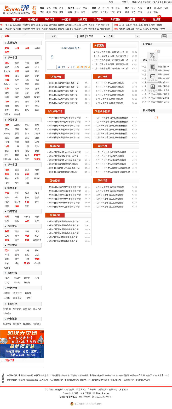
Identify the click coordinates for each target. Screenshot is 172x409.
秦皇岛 (7, 133)
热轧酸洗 (69, 25)
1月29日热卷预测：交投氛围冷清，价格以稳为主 (111, 60)
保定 (17, 129)
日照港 (7, 114)
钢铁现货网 (124, 375)
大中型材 (17, 29)
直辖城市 (12, 42)
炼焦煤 (152, 25)
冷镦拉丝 (130, 29)
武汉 (17, 170)
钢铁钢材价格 (111, 375)
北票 (27, 259)
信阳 (7, 183)
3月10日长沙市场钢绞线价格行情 (64, 233)
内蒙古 (37, 155)
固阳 (27, 159)
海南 (17, 206)
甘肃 (37, 231)
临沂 (17, 110)
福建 (7, 76)
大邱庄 (37, 133)
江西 (17, 71)
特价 (79, 8)
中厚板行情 (55, 77)
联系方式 (80, 389)
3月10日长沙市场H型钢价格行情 (63, 164)
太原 (17, 146)
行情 (94, 8)
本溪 (7, 255)
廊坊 (37, 129)
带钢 (33, 29)
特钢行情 (66, 19)
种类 (82, 36)
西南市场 (12, 211)
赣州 (37, 71)
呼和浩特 (7, 159)
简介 (133, 12)
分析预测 (115, 19)
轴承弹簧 (154, 29)
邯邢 (17, 142)
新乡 (7, 178)
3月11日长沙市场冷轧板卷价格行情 (112, 117)
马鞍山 (7, 84)
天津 (27, 48)
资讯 (42, 12)
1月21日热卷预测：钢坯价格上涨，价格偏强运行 (111, 69)
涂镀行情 (55, 180)
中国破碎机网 (128, 380)
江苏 (7, 88)
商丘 (27, 183)
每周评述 (17, 309)
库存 (85, 8)
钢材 (2, 25)
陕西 (7, 231)
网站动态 (158, 8)
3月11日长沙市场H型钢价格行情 (63, 156)
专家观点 (37, 324)
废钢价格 (65, 375)
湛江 (17, 197)
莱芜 (7, 110)
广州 (17, 193)
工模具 (146, 29)
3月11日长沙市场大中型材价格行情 (65, 152)
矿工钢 (91, 25)
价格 (140, 8)
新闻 (42, 8)
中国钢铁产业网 (137, 375)
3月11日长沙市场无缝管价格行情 (111, 152)
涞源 (27, 142)
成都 (17, 216)
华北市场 (12, 119)
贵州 (7, 221)
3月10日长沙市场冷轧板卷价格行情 (112, 121)
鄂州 (37, 170)
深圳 (37, 193)
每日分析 (7, 309)
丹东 (37, 255)
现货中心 (126, 2)
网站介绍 (48, 389)
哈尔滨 (37, 263)
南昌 (27, 71)
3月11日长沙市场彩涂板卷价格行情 (65, 191)
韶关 (37, 197)
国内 (49, 8)
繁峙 (17, 155)
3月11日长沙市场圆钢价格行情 (110, 87)
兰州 (7, 236)
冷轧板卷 (26, 25)
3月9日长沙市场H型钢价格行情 (63, 172)
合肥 (17, 80)
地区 (53, 36)
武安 (7, 138)
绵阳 (37, 216)
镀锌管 (61, 29)
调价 (133, 8)
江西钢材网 (55, 375)
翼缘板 (61, 25)
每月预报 (27, 324)
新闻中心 (136, 2)
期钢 (49, 12)
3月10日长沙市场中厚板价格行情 (64, 87)
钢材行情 (33, 19)
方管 (98, 25)
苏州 (27, 93)
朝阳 (7, 259)
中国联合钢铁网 (26, 375)
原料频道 (146, 2)
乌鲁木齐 (37, 240)
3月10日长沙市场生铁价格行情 (110, 191)
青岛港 (17, 114)
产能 (140, 12)
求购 (76, 12)
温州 (37, 63)
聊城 (37, 110)
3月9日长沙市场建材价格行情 (109, 99)
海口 (27, 206)
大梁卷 (45, 29)
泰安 (37, 106)
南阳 (17, 183)
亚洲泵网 (43, 380)
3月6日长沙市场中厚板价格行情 (63, 95)
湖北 (7, 170)
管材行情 (102, 146)
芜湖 (37, 80)
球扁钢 (77, 25)
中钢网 (88, 393)
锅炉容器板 (93, 29)
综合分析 (37, 309)
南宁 (37, 202)
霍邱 (37, 84)
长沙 (17, 174)
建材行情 (102, 77)
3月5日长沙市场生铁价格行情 (109, 202)
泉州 (37, 76)
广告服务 (92, 389)
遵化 (17, 138)
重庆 (7, 52)
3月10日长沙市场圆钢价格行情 (110, 91)
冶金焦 (159, 25)
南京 (17, 88)
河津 (37, 151)
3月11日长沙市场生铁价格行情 (110, 187)
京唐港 (37, 159)
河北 (7, 125)
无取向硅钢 (105, 29)
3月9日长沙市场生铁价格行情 (109, 195)
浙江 (7, 63)
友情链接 (102, 389)
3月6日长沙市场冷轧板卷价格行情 (111, 129)
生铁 (141, 25)
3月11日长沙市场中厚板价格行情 (64, 83)
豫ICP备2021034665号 (102, 397)
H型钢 (84, 29)
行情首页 (16, 19)
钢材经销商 (149, 110)
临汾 (27, 151)
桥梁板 (45, 25)
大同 (27, 146)
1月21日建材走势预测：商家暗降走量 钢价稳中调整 (111, 64)
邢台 (7, 129)
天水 (17, 236)
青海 (7, 240)
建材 (2, 29)
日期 (110, 36)
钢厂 (127, 8)
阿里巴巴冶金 (32, 380)
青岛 (27, 101)
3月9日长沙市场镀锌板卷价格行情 (64, 202)
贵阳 (17, 221)
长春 (7, 263)
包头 (17, 159)
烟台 (7, 106)
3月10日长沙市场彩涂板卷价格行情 (65, 195)
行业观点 (7, 313)
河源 (7, 202)
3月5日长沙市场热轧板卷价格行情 (64, 133)
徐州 (7, 93)
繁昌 (27, 84)
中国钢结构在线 (97, 375)
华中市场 (12, 164)
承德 (37, 142)
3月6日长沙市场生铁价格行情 (109, 199)
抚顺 (17, 255)
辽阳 (27, 255)
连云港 (37, 97)
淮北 (17, 84)
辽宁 (7, 250)
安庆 (27, 80)
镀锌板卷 (53, 25)
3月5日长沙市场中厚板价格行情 (63, 99)
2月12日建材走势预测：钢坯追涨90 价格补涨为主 (111, 56)
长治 (17, 151)
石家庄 (17, 125)
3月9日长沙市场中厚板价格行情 (63, 91)
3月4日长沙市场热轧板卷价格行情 (64, 137)
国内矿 (122, 25)
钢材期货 (105, 380)
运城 (37, 146)
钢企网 (22, 380)
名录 (149, 12)
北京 (7, 48)
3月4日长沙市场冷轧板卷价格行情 (111, 137)
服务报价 (59, 389)
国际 (55, 8)
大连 (27, 250)
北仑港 (7, 71)
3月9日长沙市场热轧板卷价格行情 (64, 125)
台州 (37, 67)
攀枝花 (27, 216)
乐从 (27, 193)
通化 (17, 263)
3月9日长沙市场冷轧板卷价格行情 (111, 125)
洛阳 (37, 174)
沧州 (27, 129)
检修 (127, 12)
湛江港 (17, 202)
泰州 (27, 88)
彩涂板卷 (69, 29)
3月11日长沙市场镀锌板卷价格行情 (65, 187)
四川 (7, 216)
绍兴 (17, 67)
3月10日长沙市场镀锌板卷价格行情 (65, 199)
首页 (111, 2)
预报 (55, 12)
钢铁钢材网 (116, 380)
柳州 (7, 206)
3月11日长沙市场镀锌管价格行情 (111, 164)
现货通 (71, 8)
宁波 (27, 63)
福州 (27, 76)
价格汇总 (82, 19)
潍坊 (17, 106)
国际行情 (9, 360)
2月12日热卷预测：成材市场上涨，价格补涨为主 (111, 52)
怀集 (27, 197)
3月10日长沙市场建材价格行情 (110, 95)
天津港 (37, 48)
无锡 (37, 88)
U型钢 (84, 25)
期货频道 (168, 2)
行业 (61, 8)
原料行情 (49, 19)
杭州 (17, 63)
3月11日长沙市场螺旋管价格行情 (111, 160)
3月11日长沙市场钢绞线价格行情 (64, 225)
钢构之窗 (159, 375)
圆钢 (38, 29)
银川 (37, 236)
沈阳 (17, 250)
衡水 (27, 133)
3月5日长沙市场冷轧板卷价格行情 (111, 133)
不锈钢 (162, 29)
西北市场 (12, 226)
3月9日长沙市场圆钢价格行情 (109, 103)
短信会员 (70, 389)
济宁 (27, 106)
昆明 (37, 221)
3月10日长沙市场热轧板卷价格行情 (65, 121)
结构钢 (122, 29)
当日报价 (104, 12)
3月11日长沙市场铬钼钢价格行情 (64, 221)
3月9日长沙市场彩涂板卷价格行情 (64, 206)
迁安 (27, 138)
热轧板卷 (17, 25)
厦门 (17, 76)
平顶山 (37, 178)
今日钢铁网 (83, 375)
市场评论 (12, 304)
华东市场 (12, 57)
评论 (61, 12)
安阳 (27, 178)
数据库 (156, 19)
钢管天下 (150, 375)
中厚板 (8, 25)
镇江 (17, 97)
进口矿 (129, 25)
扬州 (7, 97)
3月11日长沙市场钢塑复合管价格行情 (113, 168)
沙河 (7, 142)
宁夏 (27, 236)
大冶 (27, 170)
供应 (70, 12)
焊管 (33, 25)
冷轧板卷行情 (102, 111)
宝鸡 (27, 231)
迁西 (37, 138)
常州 (17, 93)
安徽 (7, 80)
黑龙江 (27, 263)
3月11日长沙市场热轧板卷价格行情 (65, 117)
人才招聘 (123, 389)
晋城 (7, 151)
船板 (38, 25)
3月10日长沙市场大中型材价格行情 (65, 160)
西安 (17, 231)
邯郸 (37, 125)
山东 (7, 101)
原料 (118, 8)
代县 (27, 155)
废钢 (146, 25)
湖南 (7, 174)
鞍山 (37, 250)
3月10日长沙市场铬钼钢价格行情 (64, 229)
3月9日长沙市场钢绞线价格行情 (63, 241)
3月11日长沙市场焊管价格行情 (110, 156)
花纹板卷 (53, 29)
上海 (17, 48)
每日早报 (7, 324)
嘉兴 (7, 67)
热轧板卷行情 (55, 111)
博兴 (27, 110)
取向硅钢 (105, 25)
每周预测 (17, 324)
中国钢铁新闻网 (72, 380)
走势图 (95, 12)
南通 (37, 93)
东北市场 (12, 245)
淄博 (37, 101)
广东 (7, 193)
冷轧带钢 (26, 29)
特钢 (119, 12)
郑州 (17, 178)
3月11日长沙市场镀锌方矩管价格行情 (113, 172)
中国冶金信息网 (41, 375)
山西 (7, 146)
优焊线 (138, 29)
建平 (17, 259)
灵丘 (7, 155)
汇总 (113, 12)
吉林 (37, 259)
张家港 (27, 97)
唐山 (27, 125)
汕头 (7, 197)
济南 (17, 101)
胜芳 (17, 133)
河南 (27, 174)
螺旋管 (77, 29)
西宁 (17, 240)
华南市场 (12, 188)
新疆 (27, 240)
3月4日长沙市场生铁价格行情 (109, 206)
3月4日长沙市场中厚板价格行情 (63, 103)
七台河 (7, 268)
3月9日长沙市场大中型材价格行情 (64, 168)
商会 (156, 12)
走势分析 (27, 309)
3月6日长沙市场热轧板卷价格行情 (64, 129)
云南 (27, 221)
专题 (166, 8)
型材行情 (55, 146)
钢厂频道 (157, 2)
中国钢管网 (12, 375)
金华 (27, 67)
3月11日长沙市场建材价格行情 (110, 83)
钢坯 (135, 25)
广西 (27, 202)
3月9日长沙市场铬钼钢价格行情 (63, 237)
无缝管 (8, 29)
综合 (144, 19)
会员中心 (113, 389)
